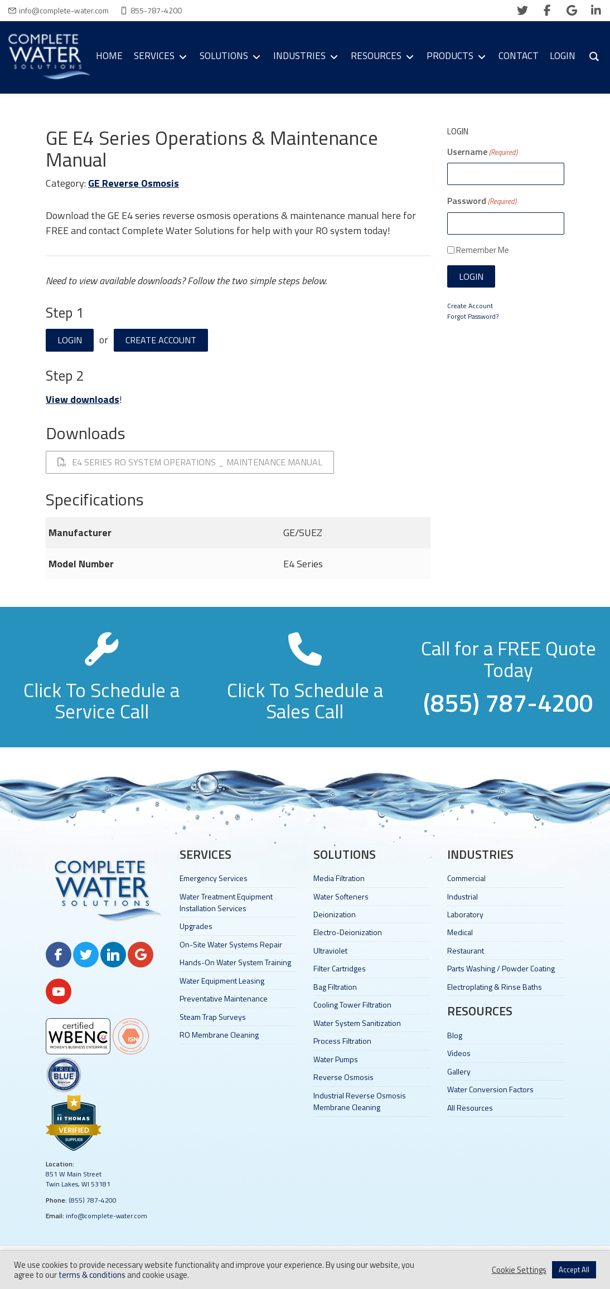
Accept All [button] (574, 1269)
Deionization (334, 914)
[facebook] (547, 10)
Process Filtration (342, 1041)
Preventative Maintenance (224, 998)
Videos (459, 1053)
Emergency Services (214, 878)
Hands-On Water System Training (235, 962)
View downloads (82, 399)
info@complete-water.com (64, 10)
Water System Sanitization (357, 1023)
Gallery (459, 1071)
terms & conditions (92, 1274)
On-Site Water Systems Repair (231, 944)
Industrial (462, 896)
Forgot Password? (472, 316)
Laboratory (465, 914)
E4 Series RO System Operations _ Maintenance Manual (189, 462)
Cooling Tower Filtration (352, 1004)
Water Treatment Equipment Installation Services (226, 902)
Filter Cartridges (339, 968)
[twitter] (522, 10)
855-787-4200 (156, 10)
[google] (571, 10)
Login (69, 340)
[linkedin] (596, 10)
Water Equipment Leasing (222, 980)
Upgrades (196, 926)
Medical (460, 932)
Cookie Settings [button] (519, 1270)
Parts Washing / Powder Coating (501, 968)
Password (481, 200)
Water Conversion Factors (490, 1089)
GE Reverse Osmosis (133, 183)
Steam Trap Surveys (213, 1017)
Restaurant (465, 950)
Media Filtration (339, 878)
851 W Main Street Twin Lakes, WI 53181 (78, 1179)
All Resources (470, 1107)
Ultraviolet (330, 950)
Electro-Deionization (347, 932)
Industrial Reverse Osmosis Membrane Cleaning (359, 1101)
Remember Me (482, 250)
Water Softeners (341, 896)
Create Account (160, 340)
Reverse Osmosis (343, 1077)
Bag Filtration (335, 987)
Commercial (466, 878)
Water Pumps (335, 1059)
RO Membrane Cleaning (219, 1034)
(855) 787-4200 (93, 1200)
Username (482, 151)
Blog (454, 1035)
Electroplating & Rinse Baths (494, 987)
